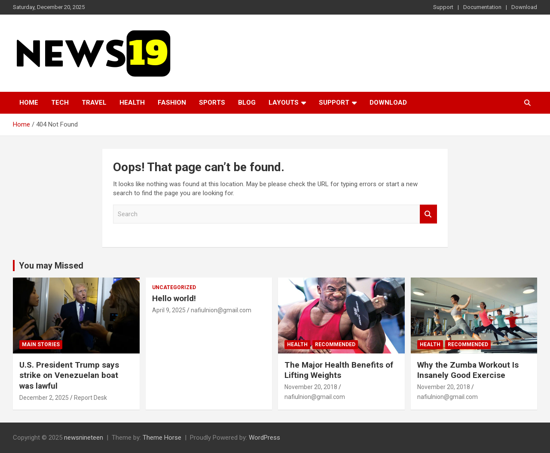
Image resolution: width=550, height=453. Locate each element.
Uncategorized (174, 287)
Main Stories (41, 344)
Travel (94, 102)
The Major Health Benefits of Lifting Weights (338, 370)
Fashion (172, 102)
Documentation (482, 7)
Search (428, 214)
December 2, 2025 (44, 397)
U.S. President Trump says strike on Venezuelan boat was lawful (69, 375)
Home (28, 102)
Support (443, 7)
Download (524, 7)
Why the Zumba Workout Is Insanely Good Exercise (468, 370)
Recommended (335, 344)
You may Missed (51, 265)
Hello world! (174, 298)
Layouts (284, 102)
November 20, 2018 (310, 387)
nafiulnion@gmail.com (221, 310)
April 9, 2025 (169, 310)
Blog (247, 102)
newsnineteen (83, 437)
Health (132, 102)
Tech (60, 102)
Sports (212, 102)
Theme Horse (162, 437)
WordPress (264, 437)
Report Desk (90, 397)
